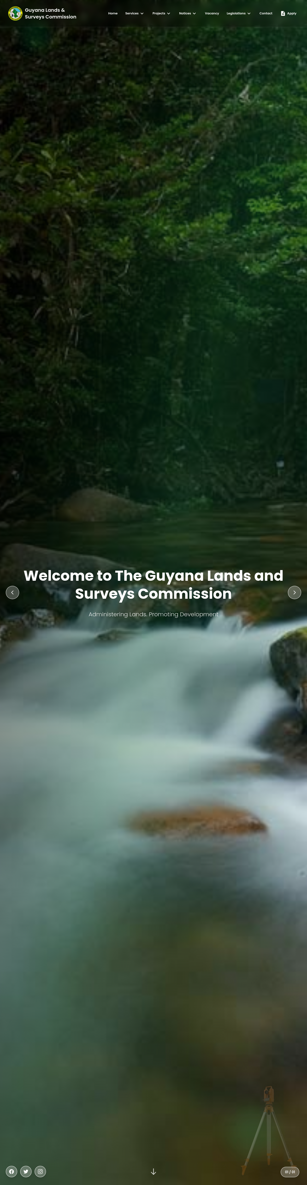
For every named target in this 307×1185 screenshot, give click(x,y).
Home (113, 13)
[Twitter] (26, 1171)
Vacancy (212, 13)
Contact (266, 13)
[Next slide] (294, 592)
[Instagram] (40, 1171)
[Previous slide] (12, 592)
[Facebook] (11, 1171)
